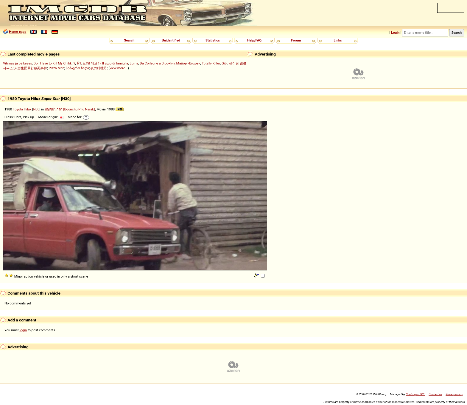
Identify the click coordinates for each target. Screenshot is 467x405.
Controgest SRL (415, 394)
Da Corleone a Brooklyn (157, 63)
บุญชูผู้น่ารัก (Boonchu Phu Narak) (70, 109)
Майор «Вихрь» (188, 63)
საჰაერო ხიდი (77, 68)
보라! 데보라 (91, 63)
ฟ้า (79, 63)
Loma (134, 63)
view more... (119, 68)
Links (338, 40)
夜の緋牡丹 (99, 68)
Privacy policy (454, 394)
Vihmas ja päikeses (17, 63)
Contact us (435, 394)
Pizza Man (56, 68)
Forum (296, 40)
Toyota (18, 109)
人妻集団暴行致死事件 (30, 68)
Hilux (27, 109)
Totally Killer (211, 63)
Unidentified (171, 40)
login (23, 330)
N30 (36, 109)
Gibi (225, 63)
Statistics (213, 40)
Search (129, 40)
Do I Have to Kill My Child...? (54, 63)
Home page (17, 32)
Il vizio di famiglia (115, 63)
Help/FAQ (254, 40)
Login (395, 32)
